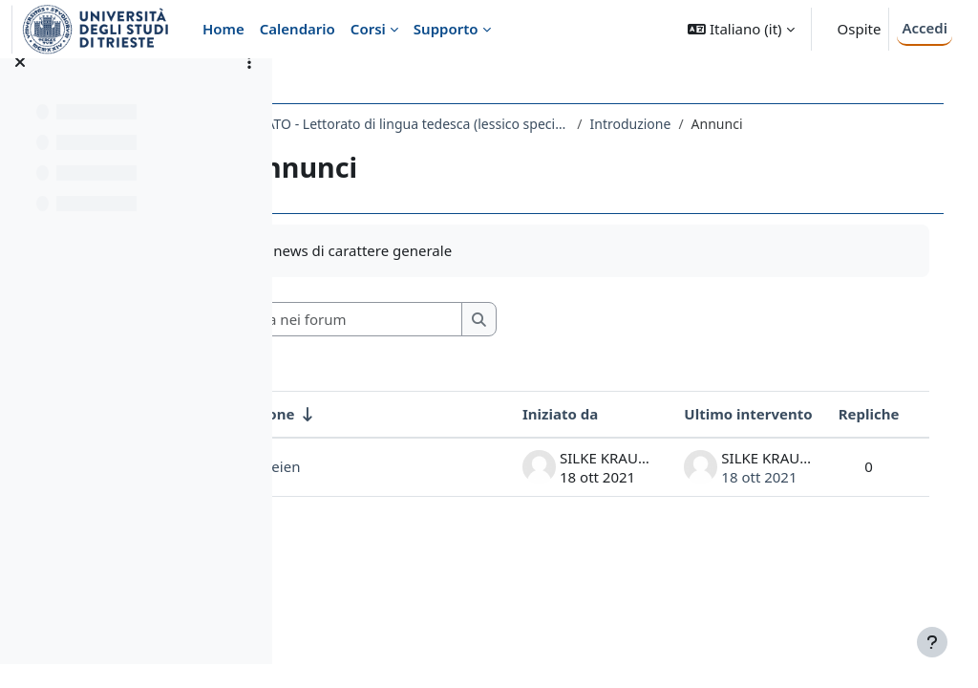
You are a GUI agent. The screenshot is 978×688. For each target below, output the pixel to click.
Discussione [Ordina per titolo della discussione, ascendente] (374, 413)
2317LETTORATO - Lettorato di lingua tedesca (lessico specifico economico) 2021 (500, 124)
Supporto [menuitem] (446, 28)
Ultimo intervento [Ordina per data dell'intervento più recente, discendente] (729, 413)
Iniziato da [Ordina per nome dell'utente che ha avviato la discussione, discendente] (541, 413)
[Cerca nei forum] (467, 319)
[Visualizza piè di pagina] (932, 642)
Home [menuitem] (223, 28)
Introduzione (752, 124)
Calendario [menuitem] (297, 28)
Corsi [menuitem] (368, 28)
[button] (740, 29)
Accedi (924, 27)
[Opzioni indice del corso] (249, 86)
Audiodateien (377, 466)
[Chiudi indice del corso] (20, 86)
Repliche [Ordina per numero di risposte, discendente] (849, 413)
